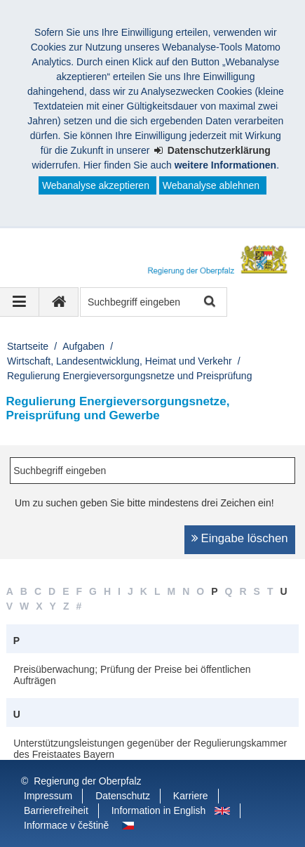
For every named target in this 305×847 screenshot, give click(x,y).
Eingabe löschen (244, 538)
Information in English (158, 810)
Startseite (27, 346)
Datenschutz (122, 795)
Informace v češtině (66, 825)
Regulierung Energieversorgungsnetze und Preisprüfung (129, 375)
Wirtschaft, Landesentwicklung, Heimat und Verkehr (119, 361)
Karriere (190, 795)
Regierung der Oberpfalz (87, 781)
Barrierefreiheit (56, 810)
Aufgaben (83, 346)
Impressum (48, 795)
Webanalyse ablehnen (211, 185)
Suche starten (208, 302)
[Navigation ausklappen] (19, 302)
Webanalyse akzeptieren (95, 185)
